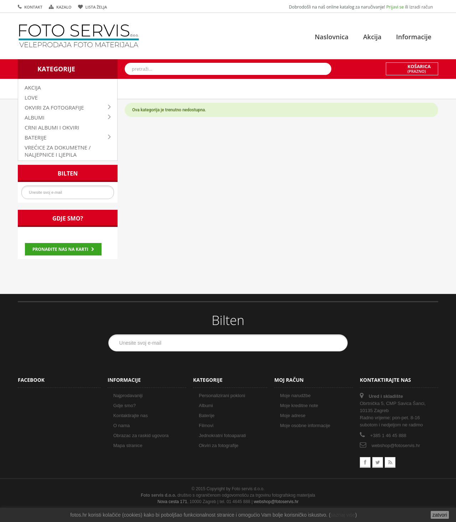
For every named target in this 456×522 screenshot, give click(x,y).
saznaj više (343, 515)
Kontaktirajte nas (130, 415)
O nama (121, 425)
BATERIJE (36, 137)
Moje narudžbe (295, 395)
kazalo (64, 7)
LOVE (31, 97)
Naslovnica (331, 36)
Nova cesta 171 (172, 501)
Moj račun (289, 379)
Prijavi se (395, 7)
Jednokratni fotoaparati (222, 435)
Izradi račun (421, 7)
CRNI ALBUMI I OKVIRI (52, 127)
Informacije (413, 36)
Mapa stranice (127, 445)
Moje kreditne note (299, 405)
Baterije (206, 415)
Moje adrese (293, 415)
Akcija (372, 36)
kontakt (33, 7)
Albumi (206, 405)
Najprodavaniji (127, 395)
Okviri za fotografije (218, 445)
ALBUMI (35, 117)
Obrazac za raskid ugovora (141, 435)
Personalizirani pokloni (222, 395)
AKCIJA (33, 87)
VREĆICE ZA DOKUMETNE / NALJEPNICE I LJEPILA (58, 151)
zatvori (439, 515)
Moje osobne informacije (305, 425)
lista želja (96, 7)
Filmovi (206, 425)
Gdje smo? (67, 218)
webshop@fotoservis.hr (396, 445)
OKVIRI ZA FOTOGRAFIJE (54, 107)
